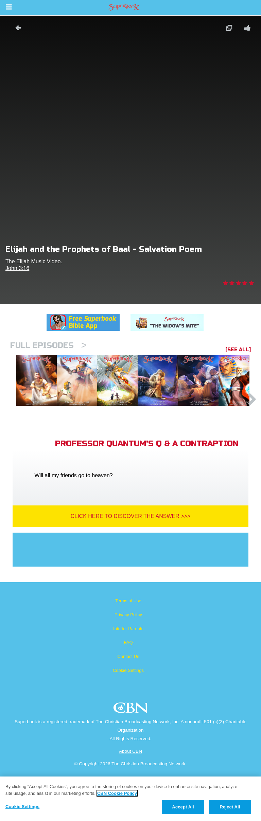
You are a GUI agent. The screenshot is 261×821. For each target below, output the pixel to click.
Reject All (230, 806)
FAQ (128, 677)
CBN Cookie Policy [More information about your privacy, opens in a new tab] (117, 793)
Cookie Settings (128, 705)
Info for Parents (128, 663)
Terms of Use (128, 635)
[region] (130, 799)
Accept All (183, 806)
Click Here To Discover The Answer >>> (131, 551)
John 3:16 (17, 268)
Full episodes (48, 345)
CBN (131, 744)
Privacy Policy (128, 649)
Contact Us (128, 691)
